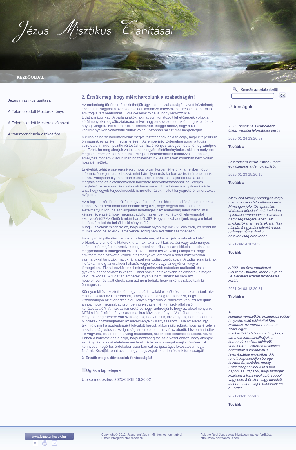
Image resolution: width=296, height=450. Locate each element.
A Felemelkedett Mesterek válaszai (38, 123)
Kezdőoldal (30, 77)
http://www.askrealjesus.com (220, 438)
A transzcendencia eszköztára (34, 134)
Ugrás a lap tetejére (101, 370)
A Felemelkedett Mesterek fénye (36, 111)
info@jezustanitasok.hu (127, 438)
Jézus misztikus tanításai (30, 100)
